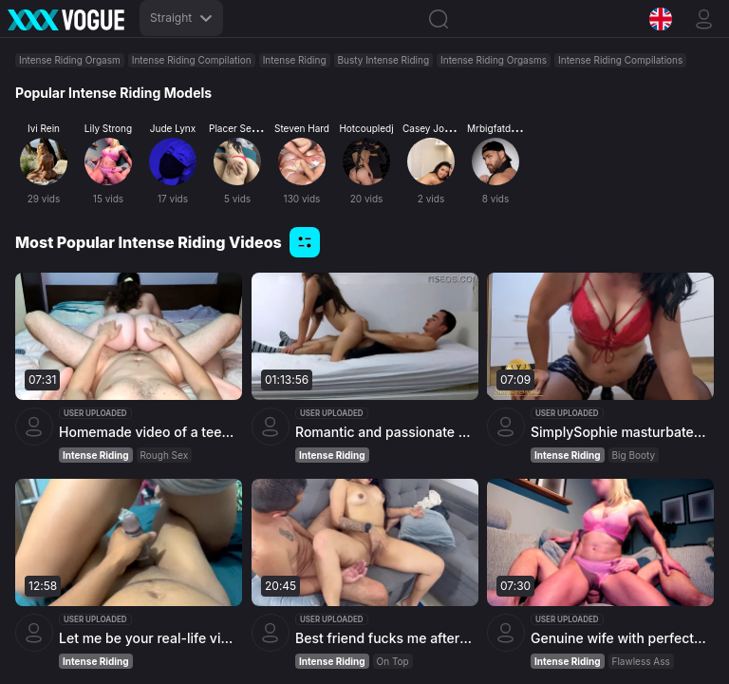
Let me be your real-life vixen (148, 638)
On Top (392, 662)
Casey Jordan (433, 128)
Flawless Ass (641, 662)
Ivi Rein (44, 128)
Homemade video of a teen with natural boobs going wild (148, 432)
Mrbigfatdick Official (512, 128)
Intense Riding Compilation (192, 60)
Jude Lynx (173, 128)
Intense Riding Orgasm (70, 60)
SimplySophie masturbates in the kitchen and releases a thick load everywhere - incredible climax (620, 432)
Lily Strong (108, 128)
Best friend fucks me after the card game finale (384, 639)
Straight (181, 17)
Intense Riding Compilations (620, 60)
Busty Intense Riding (384, 60)
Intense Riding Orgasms (493, 60)
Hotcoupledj (366, 128)
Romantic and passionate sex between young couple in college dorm (384, 432)
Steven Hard (301, 128)
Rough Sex (164, 455)
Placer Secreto (241, 128)
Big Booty (634, 455)
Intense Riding (295, 60)
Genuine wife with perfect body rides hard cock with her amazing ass (620, 639)
